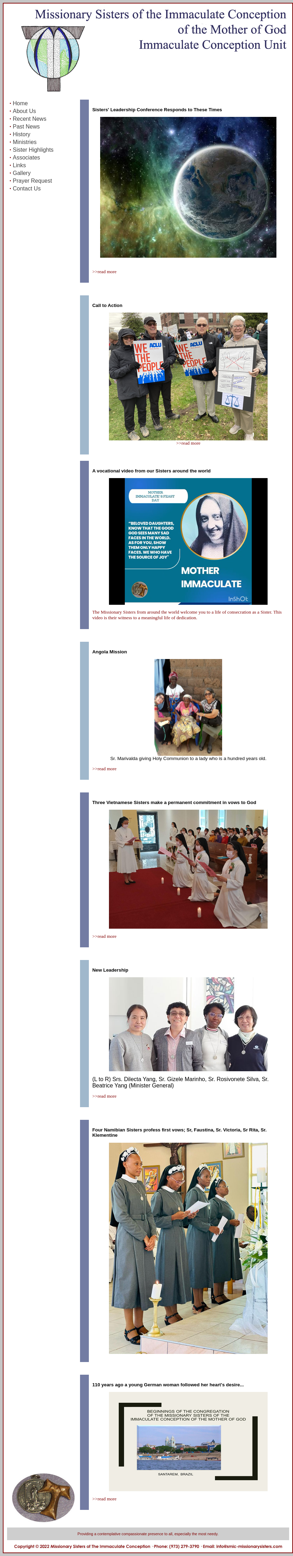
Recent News (29, 119)
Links (19, 165)
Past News (26, 127)
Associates (26, 158)
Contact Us (27, 189)
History (21, 134)
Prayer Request (32, 181)
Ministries (25, 142)
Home (20, 103)
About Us (24, 111)
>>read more (104, 271)
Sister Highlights (33, 150)
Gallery (22, 173)
